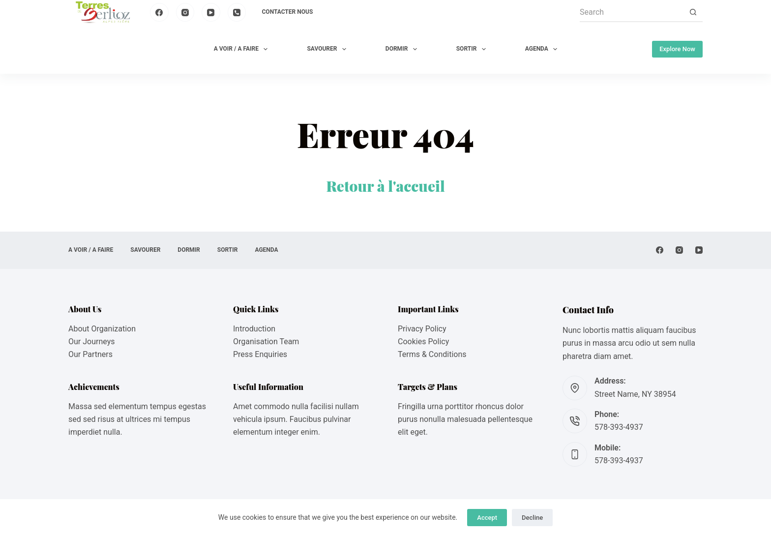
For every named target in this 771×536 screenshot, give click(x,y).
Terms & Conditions (432, 354)
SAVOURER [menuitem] (328, 49)
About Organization (102, 328)
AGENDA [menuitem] (543, 49)
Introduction (254, 328)
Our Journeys (91, 341)
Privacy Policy (422, 328)
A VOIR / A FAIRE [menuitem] (243, 49)
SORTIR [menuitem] (473, 49)
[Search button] (693, 12)
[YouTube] (211, 12)
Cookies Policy (423, 341)
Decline (532, 517)
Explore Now (677, 49)
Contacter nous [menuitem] (287, 11)
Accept (487, 517)
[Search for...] (631, 12)
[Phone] (237, 12)
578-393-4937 (618, 427)
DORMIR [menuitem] (403, 49)
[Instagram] (185, 12)
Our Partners (90, 354)
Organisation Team (266, 341)
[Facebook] (159, 12)
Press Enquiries (260, 354)
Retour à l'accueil (385, 186)
